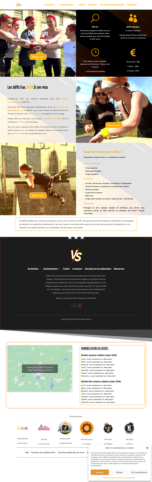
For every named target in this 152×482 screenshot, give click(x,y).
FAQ (27, 453)
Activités (49, 5)
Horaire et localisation (112, 5)
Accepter (100, 472)
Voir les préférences (139, 472)
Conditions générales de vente (71, 453)
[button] (147, 448)
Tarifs (81, 5)
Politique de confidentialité (126, 477)
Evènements (66, 5)
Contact (92, 5)
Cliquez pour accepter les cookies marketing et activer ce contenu (39, 368)
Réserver (132, 5)
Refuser (119, 472)
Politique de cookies (109, 477)
